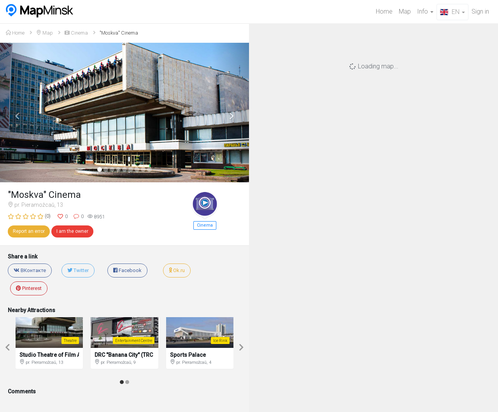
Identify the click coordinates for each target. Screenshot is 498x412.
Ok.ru (177, 270)
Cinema (76, 33)
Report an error (29, 231)
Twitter (78, 270)
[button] (18, 112)
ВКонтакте (30, 270)
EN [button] (452, 12)
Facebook (127, 270)
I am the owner (72, 231)
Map (405, 11)
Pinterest (29, 288)
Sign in (480, 11)
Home (384, 11)
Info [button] (425, 11)
